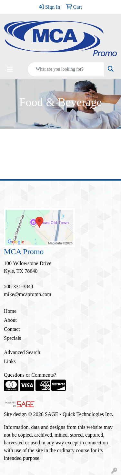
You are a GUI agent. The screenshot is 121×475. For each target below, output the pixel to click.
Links (9, 361)
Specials (12, 338)
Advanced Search (22, 352)
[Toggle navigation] (10, 69)
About (10, 320)
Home (10, 311)
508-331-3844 (18, 286)
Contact (12, 329)
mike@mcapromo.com (27, 294)
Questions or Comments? (30, 375)
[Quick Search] (65, 69)
